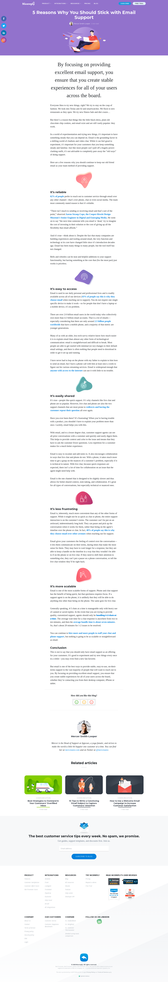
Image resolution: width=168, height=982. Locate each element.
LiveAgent (48, 886)
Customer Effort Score (31, 886)
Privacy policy (28, 931)
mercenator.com (72, 750)
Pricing (87, 3)
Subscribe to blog (84, 856)
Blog (96, 3)
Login (26, 942)
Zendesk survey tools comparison (72, 935)
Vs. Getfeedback (70, 921)
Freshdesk (48, 889)
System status (84, 976)
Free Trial (89, 886)
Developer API (69, 897)
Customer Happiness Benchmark (52, 925)
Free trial (139, 3)
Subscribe (125, 3)
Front (46, 882)
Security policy (29, 935)
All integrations (50, 907)
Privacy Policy (90, 972)
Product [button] (46, 3)
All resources (69, 882)
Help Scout (48, 900)
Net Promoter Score (31, 889)
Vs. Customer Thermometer (69, 929)
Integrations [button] (60, 3)
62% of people (57, 196)
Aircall (47, 904)
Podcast (67, 889)
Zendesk (47, 879)
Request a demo (91, 882)
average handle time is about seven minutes (94, 622)
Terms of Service (29, 928)
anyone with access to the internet (66, 370)
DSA (25, 938)
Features (27, 879)
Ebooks (67, 886)
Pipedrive (48, 893)
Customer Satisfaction (31, 882)
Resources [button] (75, 3)
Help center (69, 893)
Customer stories (50, 921)
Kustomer (48, 897)
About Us (27, 921)
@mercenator (102, 750)
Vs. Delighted (69, 924)
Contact (27, 924)
